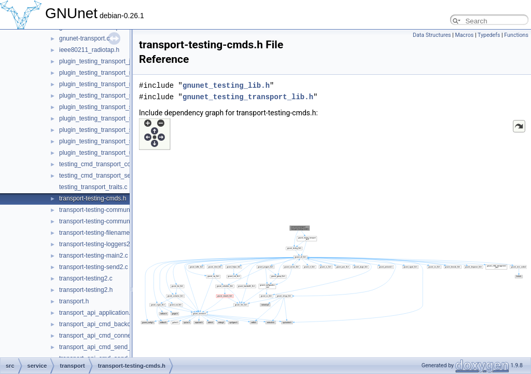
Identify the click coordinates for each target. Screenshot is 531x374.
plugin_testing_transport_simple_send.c (114, 95)
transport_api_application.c (96, 312)
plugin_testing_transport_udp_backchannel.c (121, 152)
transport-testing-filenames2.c (100, 232)
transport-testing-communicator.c (104, 209)
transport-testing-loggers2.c (97, 244)
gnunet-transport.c (84, 38)
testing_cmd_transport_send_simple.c (111, 175)
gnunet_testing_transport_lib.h (248, 97)
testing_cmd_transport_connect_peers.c (114, 164)
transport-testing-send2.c (93, 267)
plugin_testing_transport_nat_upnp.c (109, 84)
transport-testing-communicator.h (104, 221)
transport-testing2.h (86, 289)
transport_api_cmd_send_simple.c (106, 347)
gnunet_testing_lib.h (226, 85)
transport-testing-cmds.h (92, 198)
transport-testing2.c (86, 278)
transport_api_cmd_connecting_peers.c (113, 335)
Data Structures (432, 35)
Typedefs (489, 35)
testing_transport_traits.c (93, 187)
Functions (516, 35)
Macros (464, 35)
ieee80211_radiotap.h (89, 50)
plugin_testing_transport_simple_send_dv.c (118, 118)
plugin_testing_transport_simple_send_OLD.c (122, 129)
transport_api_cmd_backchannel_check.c (116, 324)
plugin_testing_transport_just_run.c (107, 61)
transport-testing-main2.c (93, 255)
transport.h (74, 301)
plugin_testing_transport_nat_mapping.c (114, 72)
